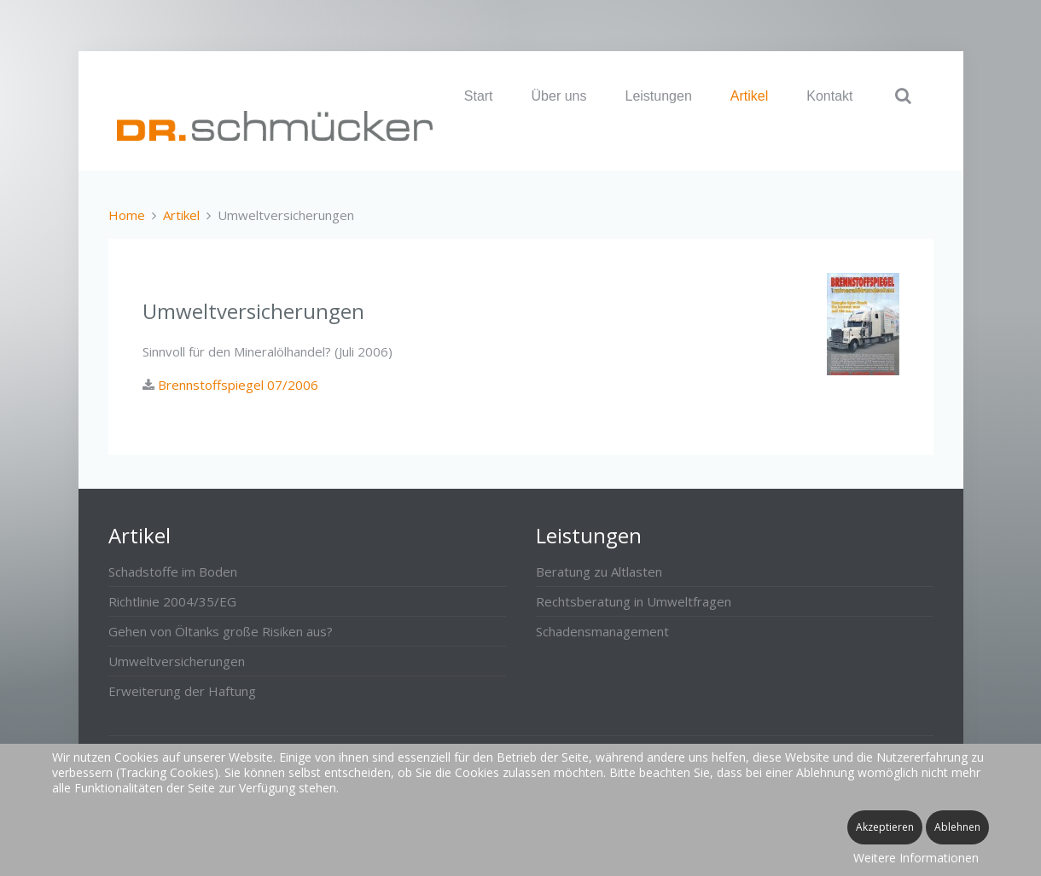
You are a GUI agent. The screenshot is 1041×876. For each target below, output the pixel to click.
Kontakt (829, 96)
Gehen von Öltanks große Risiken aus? (220, 631)
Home (126, 214)
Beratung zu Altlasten (599, 571)
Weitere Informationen (916, 858)
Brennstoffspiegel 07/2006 (236, 384)
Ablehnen (957, 827)
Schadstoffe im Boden (172, 571)
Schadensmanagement (602, 631)
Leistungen (658, 96)
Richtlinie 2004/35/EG (172, 601)
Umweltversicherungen (176, 661)
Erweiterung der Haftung (182, 690)
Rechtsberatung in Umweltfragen (633, 601)
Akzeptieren (885, 827)
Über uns (559, 96)
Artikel (749, 96)
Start (478, 96)
